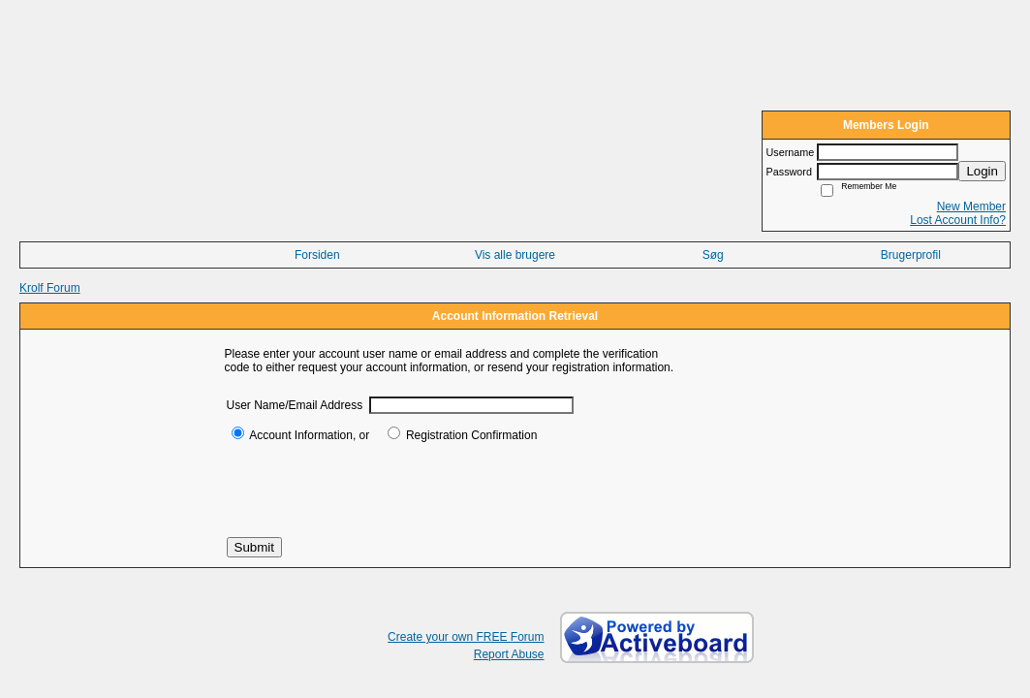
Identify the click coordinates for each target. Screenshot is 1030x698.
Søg (713, 255)
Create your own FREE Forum (466, 637)
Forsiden (317, 255)
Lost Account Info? (958, 220)
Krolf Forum (49, 288)
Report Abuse (509, 654)
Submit (254, 547)
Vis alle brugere (515, 255)
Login (982, 171)
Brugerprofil (911, 255)
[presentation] (374, 489)
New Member (971, 206)
